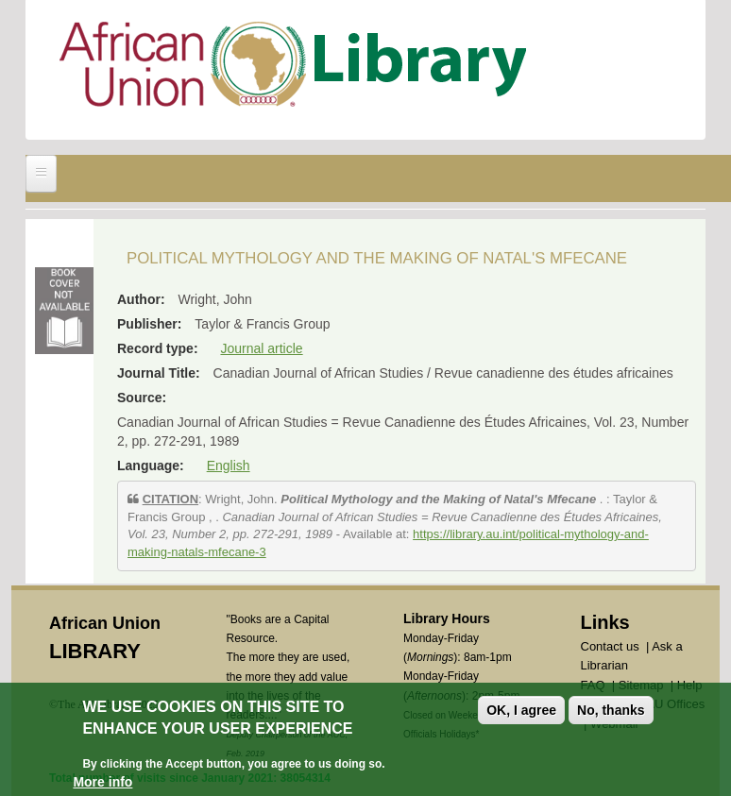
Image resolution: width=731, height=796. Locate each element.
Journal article (261, 348)
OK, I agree (521, 711)
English (228, 465)
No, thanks (611, 711)
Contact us (610, 646)
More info (102, 782)
